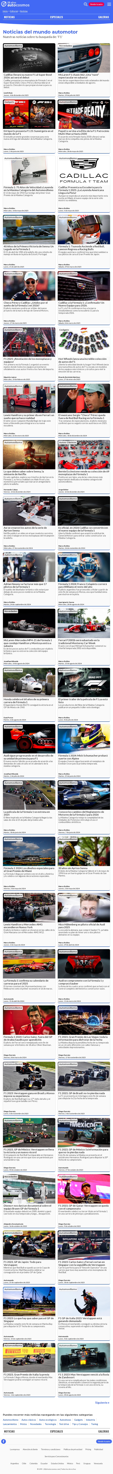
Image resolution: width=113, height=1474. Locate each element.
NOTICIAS (9, 17)
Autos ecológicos (48, 1419)
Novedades (65, 45)
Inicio (5, 11)
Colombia (34, 1463)
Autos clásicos (67, 442)
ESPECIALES (56, 17)
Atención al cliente (30, 1449)
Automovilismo (13, 45)
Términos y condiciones (50, 1449)
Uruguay (87, 1463)
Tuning (94, 1424)
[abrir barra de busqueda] (85, 4)
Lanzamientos (10, 1424)
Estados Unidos (57, 1463)
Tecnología (50, 1424)
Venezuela (98, 1463)
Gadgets (9, 102)
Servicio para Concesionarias (56, 1456)
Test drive (64, 1424)
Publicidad (98, 1449)
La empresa (15, 1449)
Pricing (88, 1449)
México (70, 1463)
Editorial (14, 11)
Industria (90, 1419)
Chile (24, 1463)
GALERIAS (103, 17)
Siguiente (102, 1402)
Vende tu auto (96, 4)
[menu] (109, 4)
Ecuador (44, 1463)
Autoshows (65, 1419)
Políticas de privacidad (73, 1449)
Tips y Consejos (80, 1424)
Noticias (24, 11)
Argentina (14, 1463)
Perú (78, 1463)
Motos (23, 1424)
